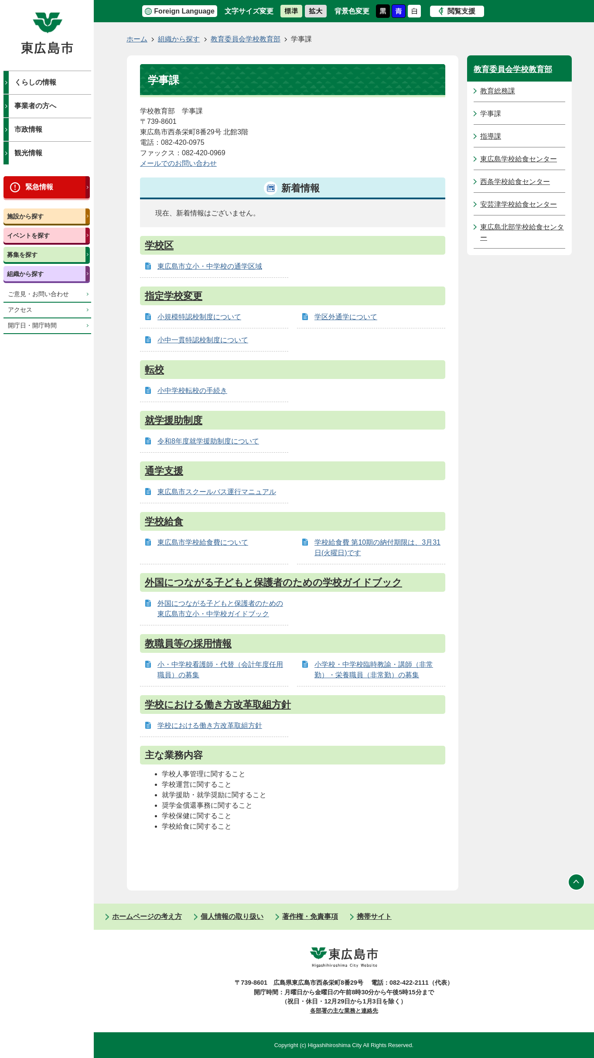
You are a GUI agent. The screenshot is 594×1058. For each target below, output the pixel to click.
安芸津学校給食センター (518, 204)
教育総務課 (497, 91)
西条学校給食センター (515, 181)
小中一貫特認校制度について (202, 340)
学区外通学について (345, 317)
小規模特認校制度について (199, 317)
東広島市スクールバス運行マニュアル (216, 491)
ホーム (136, 39)
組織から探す (25, 273)
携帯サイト (374, 916)
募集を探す (22, 254)
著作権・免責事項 (310, 916)
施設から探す (25, 216)
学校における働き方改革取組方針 (218, 704)
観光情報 (28, 153)
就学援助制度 (173, 420)
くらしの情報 (35, 82)
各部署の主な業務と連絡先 (344, 1010)
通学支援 (164, 470)
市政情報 (28, 129)
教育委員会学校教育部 (245, 39)
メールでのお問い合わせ (178, 163)
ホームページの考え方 (147, 916)
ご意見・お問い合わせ (38, 294)
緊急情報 (39, 187)
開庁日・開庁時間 (32, 325)
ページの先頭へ (576, 882)
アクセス (20, 310)
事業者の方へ (35, 105)
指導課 (490, 136)
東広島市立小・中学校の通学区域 (209, 266)
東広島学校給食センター (518, 159)
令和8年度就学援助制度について (208, 441)
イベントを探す (28, 235)
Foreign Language (184, 11)
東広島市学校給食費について (202, 542)
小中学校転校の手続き (192, 390)
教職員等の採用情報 (188, 643)
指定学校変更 (173, 295)
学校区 (159, 245)
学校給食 (164, 521)
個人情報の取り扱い (232, 916)
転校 (154, 369)
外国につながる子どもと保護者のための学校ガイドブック (273, 582)
